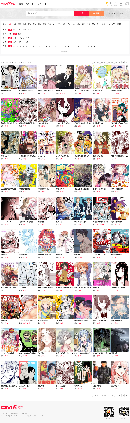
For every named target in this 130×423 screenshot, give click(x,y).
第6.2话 (117, 93)
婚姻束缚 (59, 90)
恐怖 (83, 24)
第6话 (6, 126)
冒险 (39, 24)
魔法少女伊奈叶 (116, 90)
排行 (33, 4)
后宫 (44, 24)
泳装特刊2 (118, 224)
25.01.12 (25, 356)
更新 (27, 4)
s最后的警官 (97, 386)
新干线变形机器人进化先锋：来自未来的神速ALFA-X (37, 123)
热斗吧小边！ (78, 386)
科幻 (49, 24)
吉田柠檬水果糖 (43, 320)
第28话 (62, 356)
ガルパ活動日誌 (43, 123)
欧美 (29, 30)
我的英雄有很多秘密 (81, 320)
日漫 (40, 4)
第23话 (117, 356)
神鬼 (88, 24)
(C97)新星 (22, 287)
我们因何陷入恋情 (80, 222)
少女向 (22, 38)
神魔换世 (114, 353)
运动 (103, 24)
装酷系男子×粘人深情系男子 (10, 386)
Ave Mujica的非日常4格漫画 (83, 353)
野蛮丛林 (41, 353)
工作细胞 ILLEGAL (99, 254)
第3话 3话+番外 (27, 323)
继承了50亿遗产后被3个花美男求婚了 (68, 353)
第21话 (25, 257)
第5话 (61, 159)
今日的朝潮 (23, 254)
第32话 (62, 257)
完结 (19, 34)
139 (112, 62)
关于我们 (4, 413)
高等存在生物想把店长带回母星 (11, 123)
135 (98, 62)
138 (109, 62)
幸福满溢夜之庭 (116, 320)
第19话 (117, 191)
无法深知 (59, 254)
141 (119, 62)
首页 (21, 4)
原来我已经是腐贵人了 (81, 156)
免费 (14, 42)
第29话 (62, 191)
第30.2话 (62, 93)
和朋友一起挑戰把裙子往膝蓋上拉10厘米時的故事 (54, 287)
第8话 (80, 356)
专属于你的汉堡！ (117, 189)
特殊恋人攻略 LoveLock (45, 90)
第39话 (80, 257)
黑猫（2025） (5, 156)
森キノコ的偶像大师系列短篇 (29, 353)
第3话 (98, 93)
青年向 (28, 38)
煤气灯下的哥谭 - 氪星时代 (102, 353)
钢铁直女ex (41, 222)
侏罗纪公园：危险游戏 (81, 189)
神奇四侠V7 (60, 189)
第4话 (6, 93)
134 (95, 62)
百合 (29, 24)
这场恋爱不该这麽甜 (26, 222)
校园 (24, 24)
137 (105, 62)
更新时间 (9, 62)
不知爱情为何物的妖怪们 (64, 287)
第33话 (6, 323)
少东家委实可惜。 (44, 189)
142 (123, 62)
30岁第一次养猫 (98, 90)
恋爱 (19, 24)
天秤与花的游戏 (98, 156)
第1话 (24, 93)
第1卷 (24, 159)
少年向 (15, 38)
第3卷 (80, 159)
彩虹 (34, 24)
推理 (64, 24)
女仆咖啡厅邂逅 (98, 123)
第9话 (6, 159)
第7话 (6, 191)
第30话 (43, 356)
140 (116, 62)
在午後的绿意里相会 (63, 156)
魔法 (78, 24)
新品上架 (27, 62)
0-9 (98, 46)
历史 (93, 24)
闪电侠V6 (4, 320)
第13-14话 (118, 126)
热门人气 (18, 62)
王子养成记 (115, 386)
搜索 (81, 13)
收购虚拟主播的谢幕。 (45, 254)
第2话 (80, 224)
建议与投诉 (14, 413)
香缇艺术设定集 (116, 222)
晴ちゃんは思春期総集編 (82, 287)
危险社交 (77, 254)
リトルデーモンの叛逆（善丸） (84, 90)
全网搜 (97, 13)
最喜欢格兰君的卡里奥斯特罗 (10, 287)
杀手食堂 (96, 287)
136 (102, 62)
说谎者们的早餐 (6, 90)
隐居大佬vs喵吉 (116, 254)
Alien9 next (41, 156)
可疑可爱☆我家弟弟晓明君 (120, 123)
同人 (98, 24)
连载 (14, 34)
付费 (19, 42)
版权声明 (25, 413)
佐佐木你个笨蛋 (24, 386)
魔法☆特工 (60, 222)
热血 (14, 24)
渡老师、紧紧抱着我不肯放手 (102, 189)
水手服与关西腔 (24, 189)
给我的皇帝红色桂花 (26, 90)
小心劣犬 (59, 320)
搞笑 (69, 24)
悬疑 (59, 24)
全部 (9, 24)
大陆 (24, 30)
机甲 (113, 24)
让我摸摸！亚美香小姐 (8, 189)
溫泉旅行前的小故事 (63, 123)
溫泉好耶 (41, 386)
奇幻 (74, 24)
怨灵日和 (4, 254)
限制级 (119, 24)
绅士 (108, 24)
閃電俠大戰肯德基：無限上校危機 (104, 222)
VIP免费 (25, 42)
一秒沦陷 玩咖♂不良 (26, 320)
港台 (14, 30)
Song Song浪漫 (61, 386)
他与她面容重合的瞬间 (100, 320)
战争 (54, 24)
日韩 (19, 30)
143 (126, 62)
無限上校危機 (100, 224)
